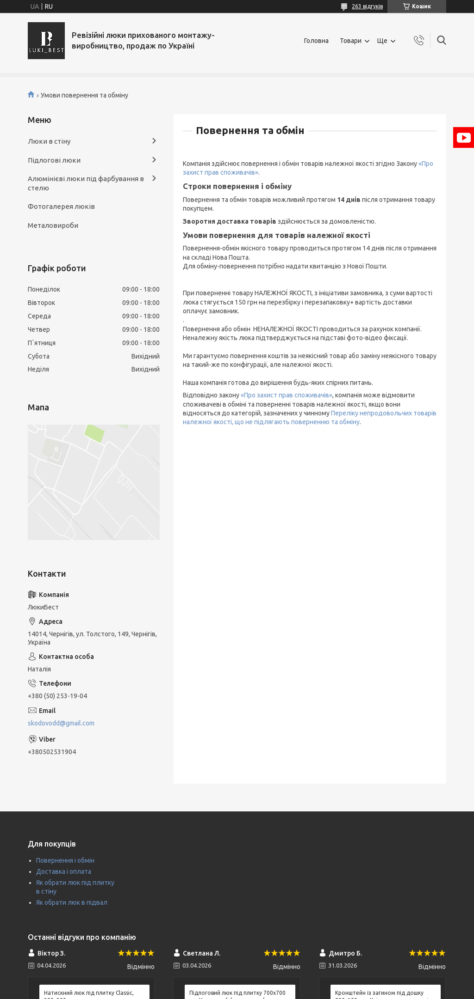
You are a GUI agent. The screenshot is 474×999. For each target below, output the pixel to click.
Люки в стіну (49, 141)
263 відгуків (367, 6)
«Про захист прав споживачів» (286, 395)
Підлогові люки (54, 160)
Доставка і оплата (63, 871)
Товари (351, 40)
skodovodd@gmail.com (61, 723)
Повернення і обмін (65, 860)
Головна (316, 40)
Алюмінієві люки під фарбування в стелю (86, 183)
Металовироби (53, 225)
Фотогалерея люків (61, 206)
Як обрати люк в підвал (71, 902)
